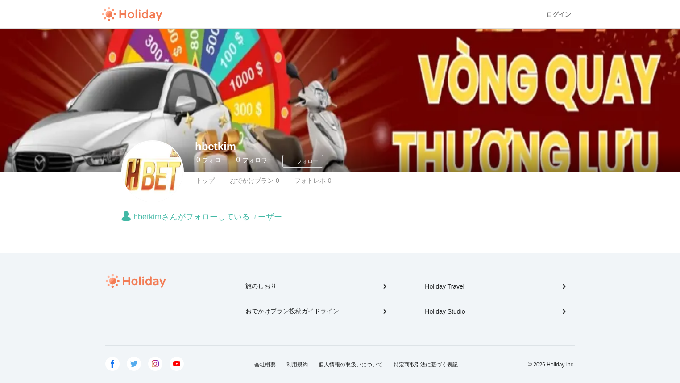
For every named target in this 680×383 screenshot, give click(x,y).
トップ (205, 180)
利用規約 (297, 365)
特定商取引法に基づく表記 (426, 365)
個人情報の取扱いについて (351, 365)
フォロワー (254, 160)
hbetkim (215, 146)
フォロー (211, 160)
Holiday (132, 14)
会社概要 (265, 365)
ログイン (558, 14)
